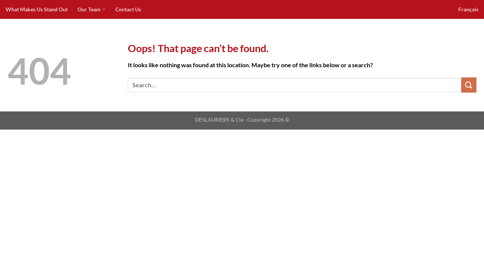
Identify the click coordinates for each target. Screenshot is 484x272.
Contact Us (128, 9)
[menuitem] (468, 9)
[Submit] (468, 84)
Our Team (91, 9)
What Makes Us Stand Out (37, 9)
